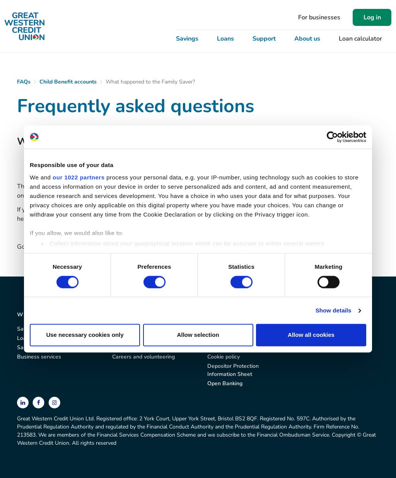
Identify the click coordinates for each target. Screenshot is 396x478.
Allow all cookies (311, 335)
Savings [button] (187, 38)
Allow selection (198, 335)
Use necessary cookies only (84, 335)
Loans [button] (225, 38)
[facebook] (39, 402)
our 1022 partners (78, 177)
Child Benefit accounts (68, 81)
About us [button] (307, 38)
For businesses (319, 17)
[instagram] (54, 402)
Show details (334, 310)
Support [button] (264, 38)
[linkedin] (23, 402)
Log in (372, 17)
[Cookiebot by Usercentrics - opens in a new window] (332, 137)
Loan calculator (360, 38)
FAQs (24, 81)
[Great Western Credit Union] (24, 26)
